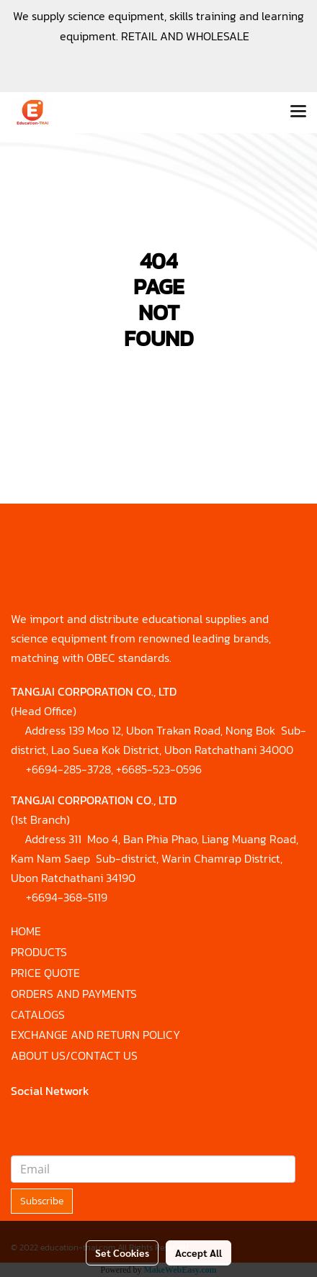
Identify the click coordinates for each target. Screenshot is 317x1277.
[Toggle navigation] (298, 112)
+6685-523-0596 (159, 769)
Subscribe (41, 1201)
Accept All (198, 1252)
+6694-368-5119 (66, 897)
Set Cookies (122, 1252)
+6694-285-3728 (68, 769)
